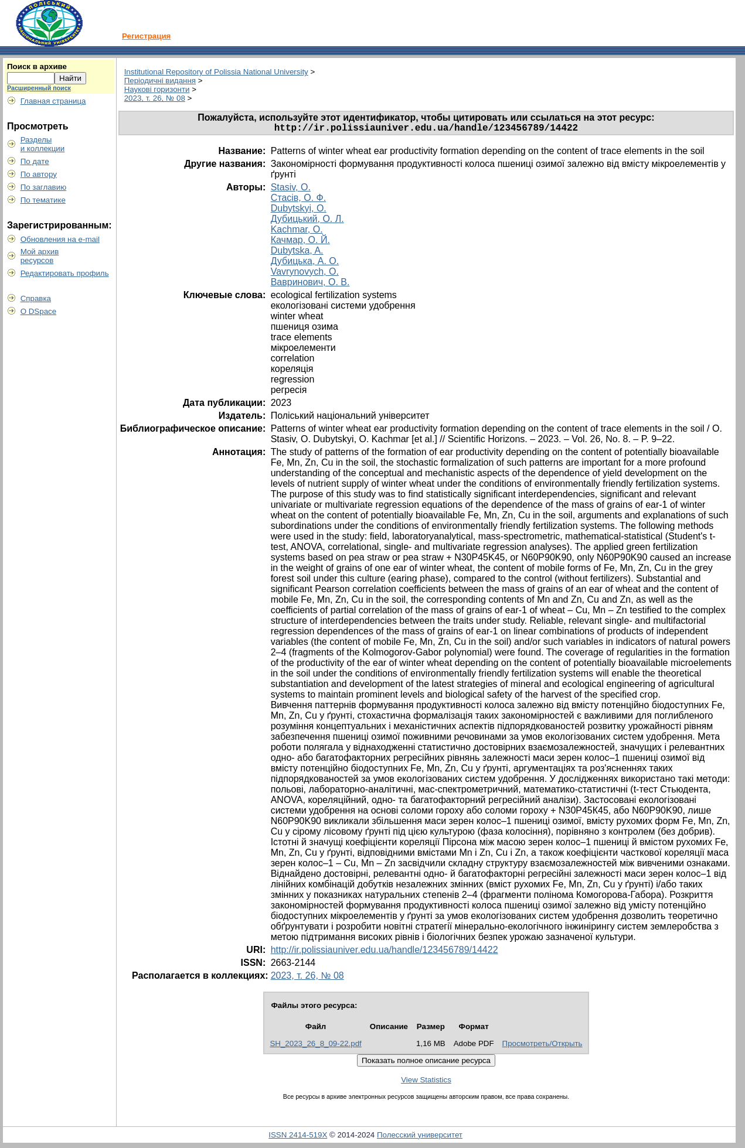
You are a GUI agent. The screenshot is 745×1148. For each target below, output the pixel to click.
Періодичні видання (160, 80)
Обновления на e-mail (60, 239)
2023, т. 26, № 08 (154, 98)
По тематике (43, 200)
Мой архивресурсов (40, 256)
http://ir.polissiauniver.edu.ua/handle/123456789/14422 (384, 952)
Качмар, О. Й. (300, 242)
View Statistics (426, 1082)
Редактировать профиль (65, 273)
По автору (39, 174)
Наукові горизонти (157, 89)
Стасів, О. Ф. (298, 200)
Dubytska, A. (297, 253)
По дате (35, 161)
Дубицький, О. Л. (307, 221)
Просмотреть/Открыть (542, 1045)
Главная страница (53, 101)
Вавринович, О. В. (310, 284)
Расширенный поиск (39, 87)
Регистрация (146, 36)
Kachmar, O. (297, 232)
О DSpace (39, 311)
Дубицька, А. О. (305, 263)
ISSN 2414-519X (297, 1137)
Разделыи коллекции (43, 144)
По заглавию (44, 187)
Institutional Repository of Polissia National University (216, 71)
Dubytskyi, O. (298, 211)
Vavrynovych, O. (305, 274)
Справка (36, 298)
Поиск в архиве (37, 66)
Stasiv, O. (291, 189)
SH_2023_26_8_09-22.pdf (315, 1045)
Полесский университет (419, 1137)
